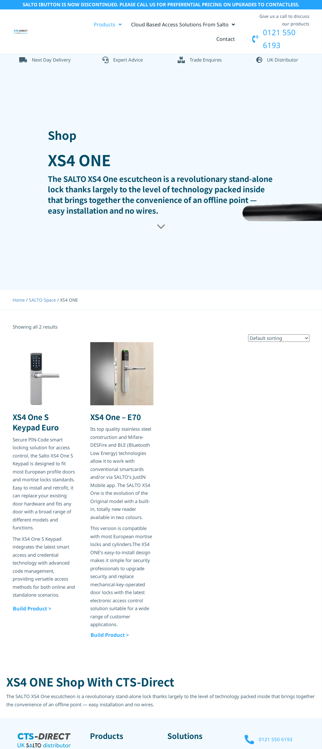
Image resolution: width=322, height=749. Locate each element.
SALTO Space (42, 300)
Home (19, 300)
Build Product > (32, 608)
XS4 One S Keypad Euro (36, 422)
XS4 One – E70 (115, 416)
